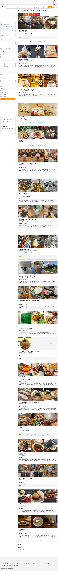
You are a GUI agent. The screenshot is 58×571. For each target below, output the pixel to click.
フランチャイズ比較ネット (16, 565)
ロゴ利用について (11, 563)
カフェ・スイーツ (4, 35)
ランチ (2, 119)
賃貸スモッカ (9, 565)
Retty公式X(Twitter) (42, 563)
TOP (20, 14)
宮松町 (5, 128)
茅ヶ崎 (9, 26)
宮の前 (12, 128)
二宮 (9, 28)
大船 (4, 26)
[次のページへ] (41, 540)
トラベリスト (24, 565)
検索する (8, 99)
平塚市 (2, 128)
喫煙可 (7, 119)
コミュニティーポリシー (26, 563)
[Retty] (2, 7)
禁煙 (5, 119)
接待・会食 (6, 121)
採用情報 (47, 563)
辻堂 (11, 28)
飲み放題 (3, 121)
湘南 (7, 24)
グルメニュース (55, 5)
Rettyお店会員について (4, 563)
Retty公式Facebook (34, 563)
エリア (54, 1)
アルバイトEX (3, 565)
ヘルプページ (52, 563)
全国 (2, 24)
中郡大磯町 (8, 128)
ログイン (56, 7)
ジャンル (54, 2)
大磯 (5, 28)
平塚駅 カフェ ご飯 (21, 549)
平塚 (11, 26)
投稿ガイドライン (18, 563)
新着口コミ (54, 4)
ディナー (13, 119)
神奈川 (5, 24)
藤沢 (6, 26)
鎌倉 (2, 26)
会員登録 (53, 7)
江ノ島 (2, 28)
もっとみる (12, 30)
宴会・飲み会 (10, 121)
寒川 (7, 28)
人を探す (54, 0)
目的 (53, 3)
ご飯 (10, 119)
